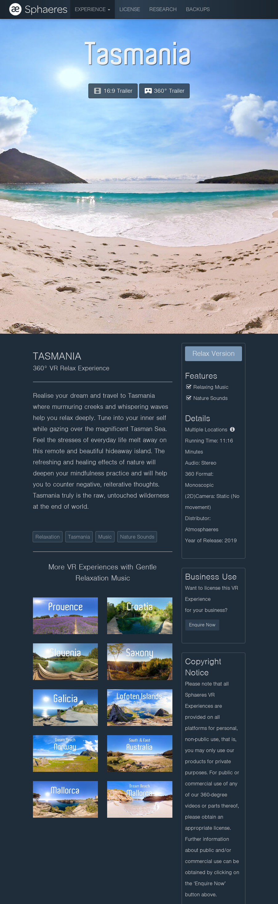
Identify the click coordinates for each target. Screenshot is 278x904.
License (129, 9)
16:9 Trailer (113, 91)
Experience (92, 9)
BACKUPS (198, 9)
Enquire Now (202, 625)
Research (163, 9)
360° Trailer (164, 91)
